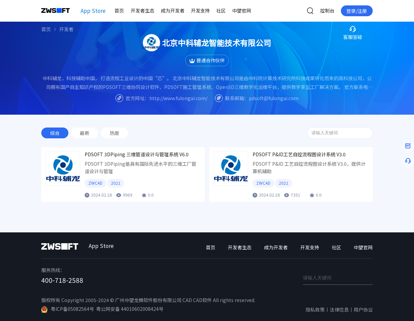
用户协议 (363, 309)
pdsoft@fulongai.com (274, 97)
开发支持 (200, 10)
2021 (116, 183)
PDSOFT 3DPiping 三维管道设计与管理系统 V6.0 (137, 154)
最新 (84, 133)
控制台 (327, 10)
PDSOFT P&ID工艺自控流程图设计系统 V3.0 (299, 154)
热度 (114, 133)
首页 (119, 10)
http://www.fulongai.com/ (178, 97)
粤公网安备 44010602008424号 (130, 308)
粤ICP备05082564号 (67, 309)
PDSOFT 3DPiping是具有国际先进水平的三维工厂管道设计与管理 (140, 167)
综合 (55, 133)
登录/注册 (356, 10)
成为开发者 (172, 10)
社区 (221, 10)
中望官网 (241, 10)
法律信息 (339, 309)
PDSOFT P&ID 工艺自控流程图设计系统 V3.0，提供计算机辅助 (309, 167)
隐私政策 (315, 309)
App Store (93, 10)
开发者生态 (142, 10)
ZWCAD (95, 183)
